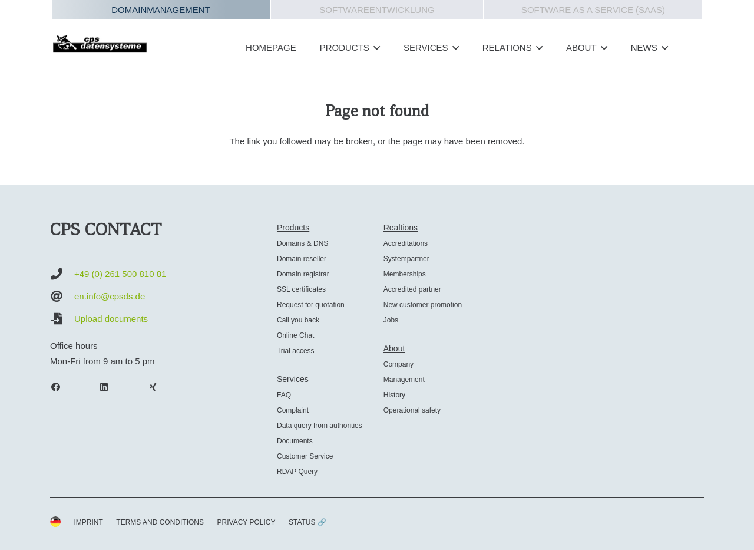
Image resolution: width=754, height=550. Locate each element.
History (394, 395)
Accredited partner (412, 289)
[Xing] (158, 387)
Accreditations (405, 243)
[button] (374, 47)
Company (398, 364)
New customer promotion (422, 305)
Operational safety (412, 410)
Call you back (298, 320)
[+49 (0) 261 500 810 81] (62, 274)
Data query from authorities (319, 425)
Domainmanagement (160, 10)
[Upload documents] (62, 319)
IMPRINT (88, 522)
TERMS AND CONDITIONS (160, 522)
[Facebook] (61, 387)
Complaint (293, 410)
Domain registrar (303, 274)
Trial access (296, 351)
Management (404, 380)
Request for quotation (311, 305)
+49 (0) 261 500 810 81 (120, 274)
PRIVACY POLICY (246, 522)
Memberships (404, 274)
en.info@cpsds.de (109, 296)
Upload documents (111, 319)
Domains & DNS (302, 243)
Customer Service (305, 456)
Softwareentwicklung (376, 10)
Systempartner (406, 259)
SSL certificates (301, 289)
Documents (295, 441)
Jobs (390, 320)
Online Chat (295, 335)
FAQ (284, 395)
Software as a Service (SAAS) (593, 10)
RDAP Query (297, 471)
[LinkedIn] (110, 387)
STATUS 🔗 (307, 522)
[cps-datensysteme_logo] (100, 43)
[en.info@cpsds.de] (62, 296)
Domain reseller (301, 259)
